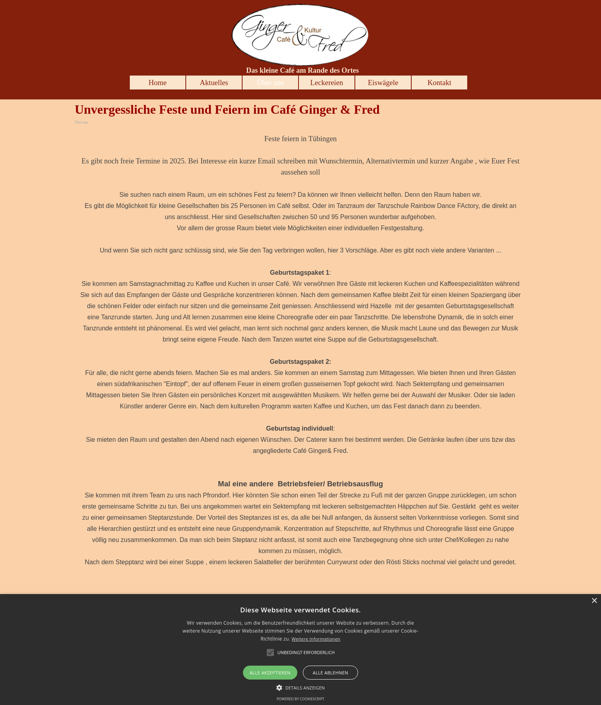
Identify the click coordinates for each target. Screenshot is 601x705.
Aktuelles (214, 82)
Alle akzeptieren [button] (270, 673)
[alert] (300, 649)
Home (157, 82)
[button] (300, 687)
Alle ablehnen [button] (330, 673)
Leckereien (326, 82)
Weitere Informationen (315, 639)
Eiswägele (383, 82)
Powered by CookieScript (300, 698)
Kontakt (439, 82)
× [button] (594, 601)
